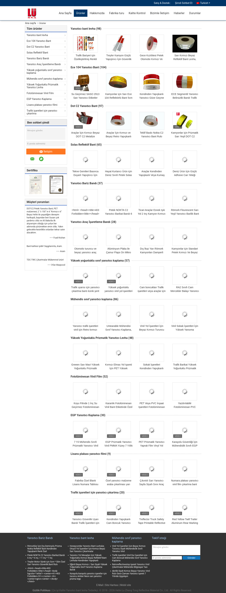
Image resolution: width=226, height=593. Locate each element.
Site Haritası (111, 585)
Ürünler (80, 13)
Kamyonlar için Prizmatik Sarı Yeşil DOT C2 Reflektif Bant (184, 136)
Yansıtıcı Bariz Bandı (38, 58)
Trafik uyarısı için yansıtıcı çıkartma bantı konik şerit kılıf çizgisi (85, 291)
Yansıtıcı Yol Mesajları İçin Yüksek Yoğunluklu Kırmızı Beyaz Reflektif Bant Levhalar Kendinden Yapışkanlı (88, 558)
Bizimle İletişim (159, 13)
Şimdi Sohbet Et (183, 3)
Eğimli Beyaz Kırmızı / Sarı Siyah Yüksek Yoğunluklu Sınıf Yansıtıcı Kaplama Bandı (88, 567)
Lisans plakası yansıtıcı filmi (42, 104)
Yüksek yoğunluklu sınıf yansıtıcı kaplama (44, 71)
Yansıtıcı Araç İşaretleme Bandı (44, 64)
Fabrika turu (116, 13)
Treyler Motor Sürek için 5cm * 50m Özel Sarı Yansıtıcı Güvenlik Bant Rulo (46, 563)
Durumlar (195, 13)
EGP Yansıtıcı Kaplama (39, 99)
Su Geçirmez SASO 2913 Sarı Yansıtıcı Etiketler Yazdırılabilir (85, 98)
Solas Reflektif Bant (37, 52)
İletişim (46, 151)
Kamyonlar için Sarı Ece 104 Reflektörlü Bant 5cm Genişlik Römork (118, 98)
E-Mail (99, 585)
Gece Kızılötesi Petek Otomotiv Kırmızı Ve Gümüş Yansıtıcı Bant (151, 59)
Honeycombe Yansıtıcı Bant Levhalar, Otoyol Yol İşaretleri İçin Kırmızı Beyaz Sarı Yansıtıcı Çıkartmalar (87, 549)
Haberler (179, 13)
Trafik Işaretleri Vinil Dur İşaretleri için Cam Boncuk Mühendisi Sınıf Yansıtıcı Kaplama (130, 558)
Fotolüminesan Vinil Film (40, 93)
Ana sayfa (30, 23)
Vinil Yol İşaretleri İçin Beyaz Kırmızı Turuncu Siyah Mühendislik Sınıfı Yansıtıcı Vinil (128, 549)
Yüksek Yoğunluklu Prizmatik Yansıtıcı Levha (42, 86)
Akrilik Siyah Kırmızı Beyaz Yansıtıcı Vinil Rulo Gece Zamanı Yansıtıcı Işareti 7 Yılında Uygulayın (131, 573)
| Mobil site (125, 585)
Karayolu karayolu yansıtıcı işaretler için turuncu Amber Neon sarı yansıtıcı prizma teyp (88, 576)
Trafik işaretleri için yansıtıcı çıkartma (42, 112)
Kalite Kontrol (137, 13)
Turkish (205, 3)
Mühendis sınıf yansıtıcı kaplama (45, 78)
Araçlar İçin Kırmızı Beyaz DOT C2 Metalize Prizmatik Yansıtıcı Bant (85, 136)
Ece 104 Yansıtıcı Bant (39, 41)
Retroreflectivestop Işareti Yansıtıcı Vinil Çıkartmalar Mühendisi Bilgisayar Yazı (130, 565)
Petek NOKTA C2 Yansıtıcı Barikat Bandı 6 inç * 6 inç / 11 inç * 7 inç (118, 214)
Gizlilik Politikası (41, 590)
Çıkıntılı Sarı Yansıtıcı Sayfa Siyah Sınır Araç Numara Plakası (151, 484)
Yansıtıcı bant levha (37, 35)
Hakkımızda (97, 13)
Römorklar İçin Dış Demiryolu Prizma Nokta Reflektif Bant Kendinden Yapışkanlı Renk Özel (44, 549)
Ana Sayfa (65, 13)
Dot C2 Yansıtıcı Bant (38, 46)
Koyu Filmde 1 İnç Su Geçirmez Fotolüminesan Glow (85, 407)
